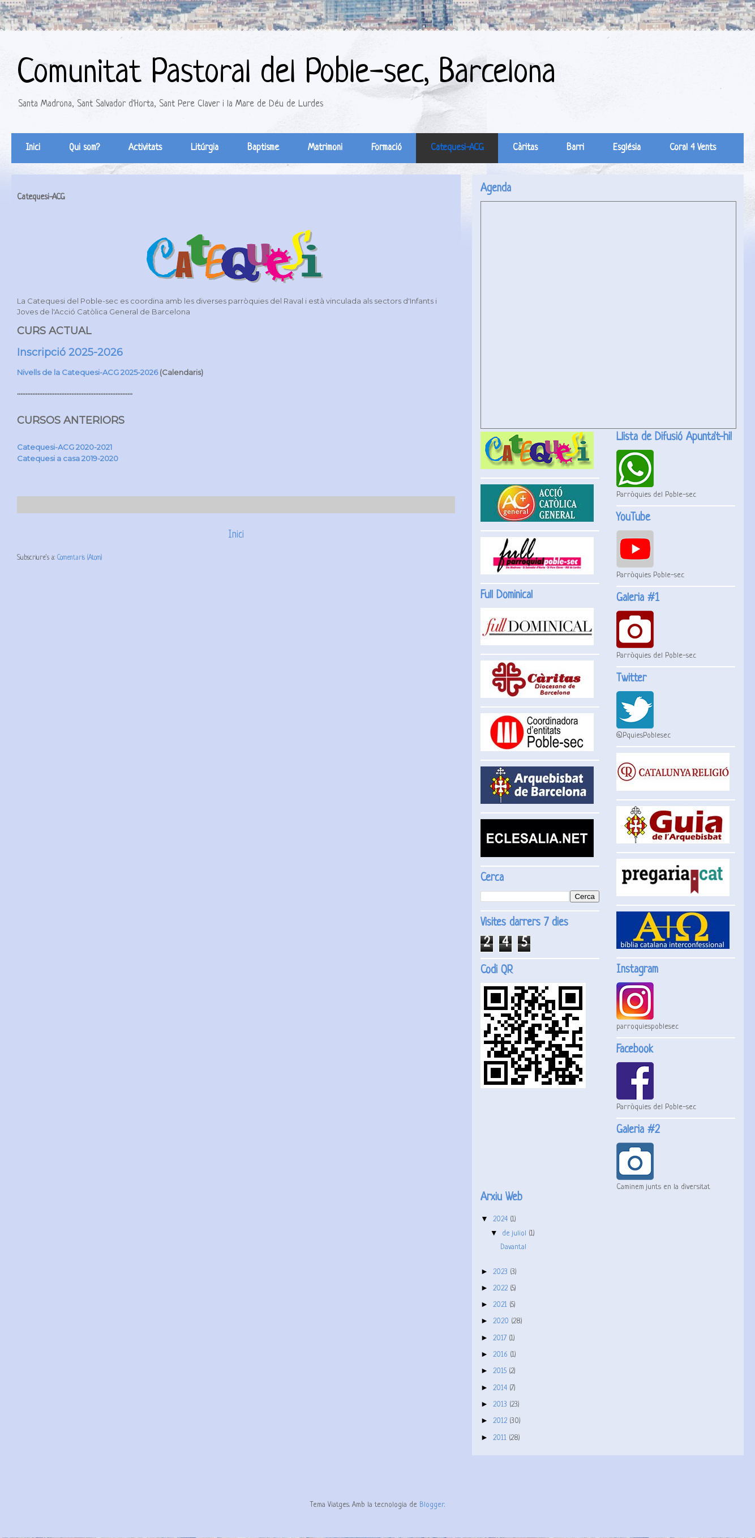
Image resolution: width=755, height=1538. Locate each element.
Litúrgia (204, 148)
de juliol (515, 1233)
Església (627, 148)
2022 (501, 1288)
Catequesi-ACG (457, 148)
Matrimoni (325, 148)
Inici (33, 148)
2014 (501, 1388)
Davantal (513, 1247)
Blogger (431, 1505)
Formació (386, 148)
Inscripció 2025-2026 (70, 352)
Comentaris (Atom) (79, 558)
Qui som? (84, 148)
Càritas (525, 148)
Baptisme (263, 148)
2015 (501, 1371)
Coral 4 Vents (693, 148)
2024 (501, 1219)
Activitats (145, 148)
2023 (501, 1272)
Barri (575, 148)
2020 (502, 1321)
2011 (501, 1438)
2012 (501, 1421)
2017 (501, 1338)
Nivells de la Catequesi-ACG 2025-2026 (87, 372)
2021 (501, 1305)
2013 (501, 1404)
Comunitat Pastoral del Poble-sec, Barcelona (286, 73)
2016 (501, 1354)
